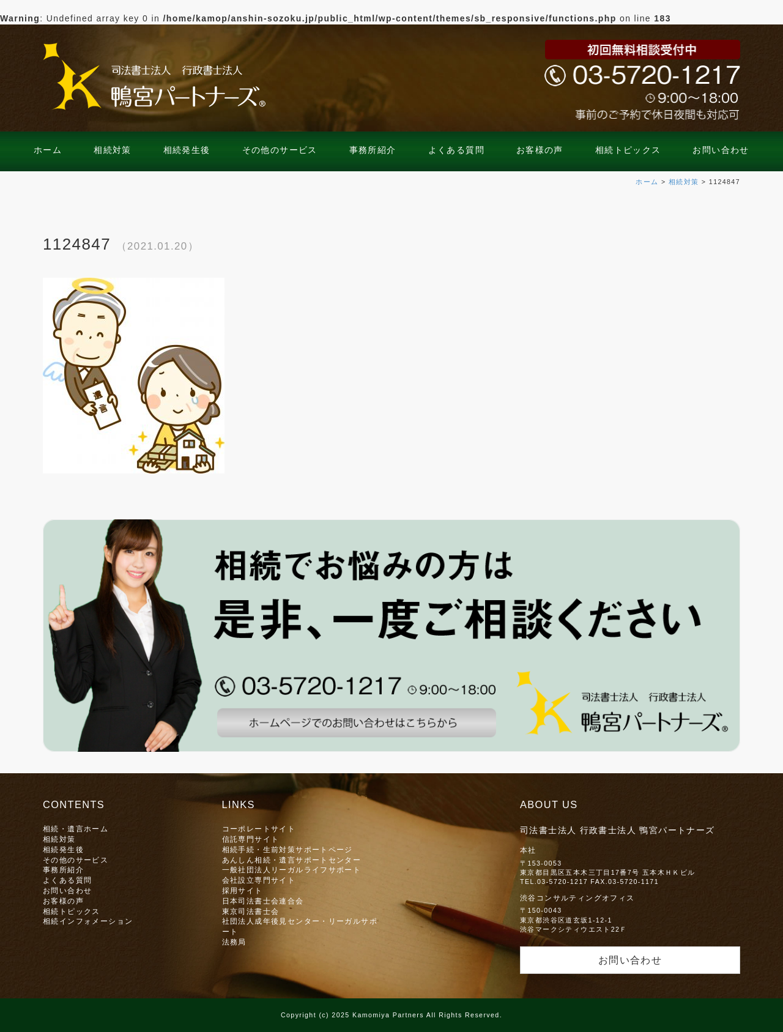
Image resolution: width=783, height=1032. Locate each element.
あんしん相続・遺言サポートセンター (292, 860)
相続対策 (113, 150)
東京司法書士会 (251, 911)
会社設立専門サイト (259, 880)
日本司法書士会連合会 (263, 901)
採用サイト (242, 890)
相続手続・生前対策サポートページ (287, 849)
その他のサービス (279, 150)
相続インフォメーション (88, 921)
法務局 (234, 942)
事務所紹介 (372, 150)
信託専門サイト (251, 839)
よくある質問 (456, 150)
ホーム (48, 150)
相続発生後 (186, 150)
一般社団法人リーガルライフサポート (292, 870)
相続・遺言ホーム (75, 829)
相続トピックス (628, 150)
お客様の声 (539, 150)
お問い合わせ (720, 150)
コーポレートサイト (259, 829)
